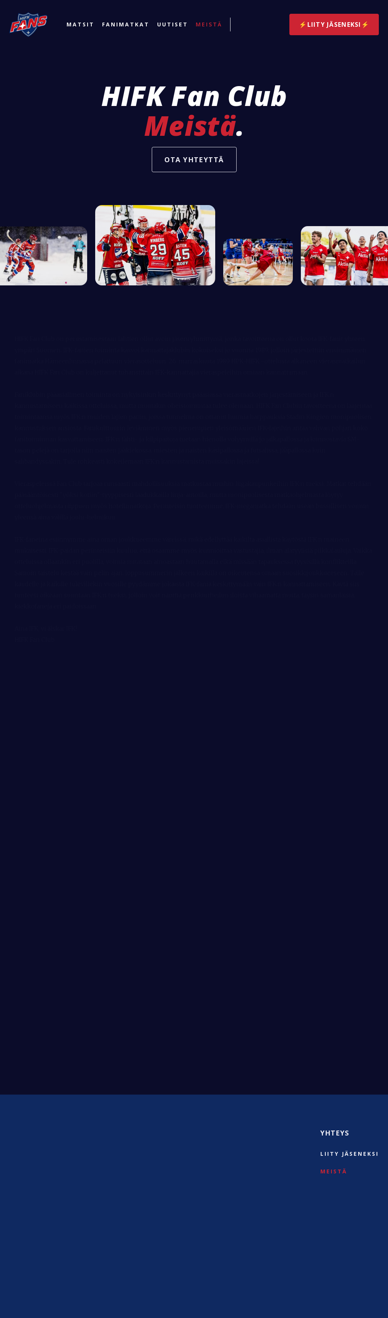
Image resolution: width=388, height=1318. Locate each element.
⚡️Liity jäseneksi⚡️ (334, 24)
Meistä (209, 24)
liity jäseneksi (349, 1153)
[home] (28, 24)
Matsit (80, 24)
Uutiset (172, 24)
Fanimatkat (125, 24)
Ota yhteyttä (194, 159)
